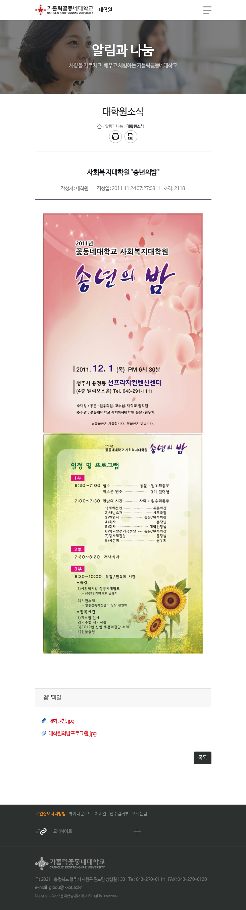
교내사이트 (53, 831)
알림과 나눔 (114, 126)
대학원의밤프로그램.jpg (72, 733)
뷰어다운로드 (80, 813)
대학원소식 (135, 126)
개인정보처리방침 (51, 813)
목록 (202, 758)
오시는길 (139, 813)
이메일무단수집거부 (112, 813)
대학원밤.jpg (61, 721)
